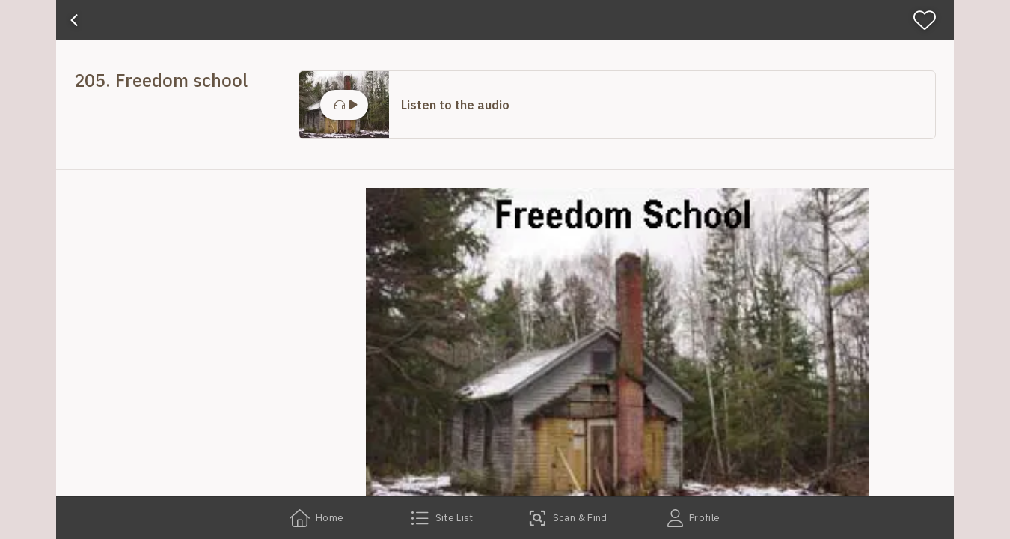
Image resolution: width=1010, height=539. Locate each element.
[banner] (505, 20)
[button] (617, 104)
